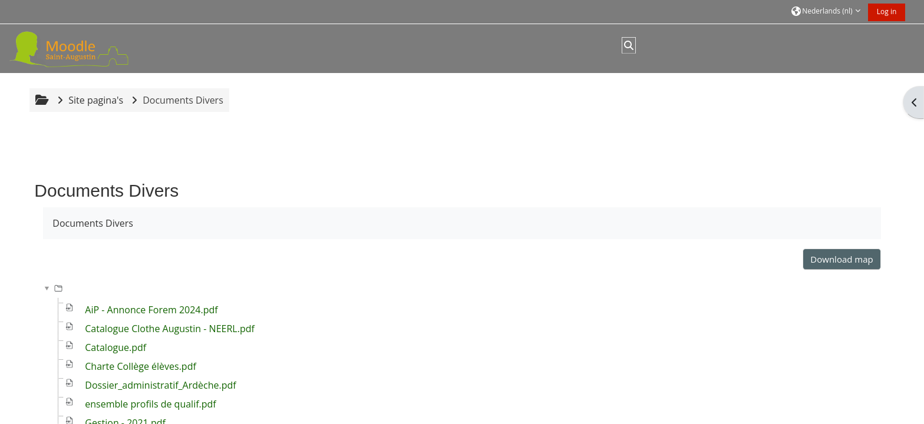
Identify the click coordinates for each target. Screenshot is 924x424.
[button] (826, 11)
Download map (841, 259)
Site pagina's (95, 100)
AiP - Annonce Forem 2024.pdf (151, 309)
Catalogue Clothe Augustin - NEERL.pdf (170, 328)
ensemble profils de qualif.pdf (150, 404)
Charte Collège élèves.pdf (140, 366)
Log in (887, 11)
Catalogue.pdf (115, 347)
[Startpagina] (83, 47)
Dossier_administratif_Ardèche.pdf (160, 385)
